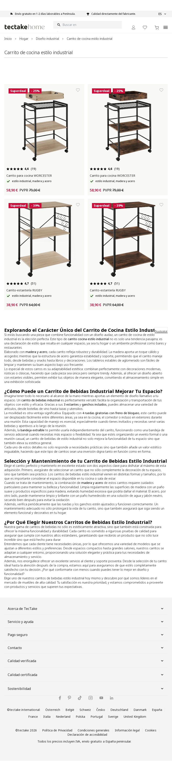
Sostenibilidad (86, 693)
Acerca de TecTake (86, 613)
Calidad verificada (86, 665)
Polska (80, 721)
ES (162, 14)
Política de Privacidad (57, 734)
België (69, 714)
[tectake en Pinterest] (69, 702)
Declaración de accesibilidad (87, 739)
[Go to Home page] (24, 31)
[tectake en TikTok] (80, 702)
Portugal (96, 721)
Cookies (150, 734)
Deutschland (119, 714)
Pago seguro (86, 639)
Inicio (8, 43)
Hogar (23, 43)
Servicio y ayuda (86, 626)
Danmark (140, 714)
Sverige (113, 721)
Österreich (52, 714)
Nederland (63, 721)
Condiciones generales (94, 734)
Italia (46, 721)
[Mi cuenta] (133, 32)
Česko (100, 714)
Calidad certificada (86, 679)
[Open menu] (165, 29)
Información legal (127, 734)
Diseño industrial (47, 43)
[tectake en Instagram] (91, 702)
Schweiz (85, 714)
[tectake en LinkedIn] (111, 702)
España (157, 714)
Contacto (86, 652)
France (33, 721)
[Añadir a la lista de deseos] (78, 94)
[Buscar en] (87, 29)
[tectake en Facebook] (60, 702)
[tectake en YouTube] (101, 702)
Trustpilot (161, 336)
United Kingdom (135, 721)
